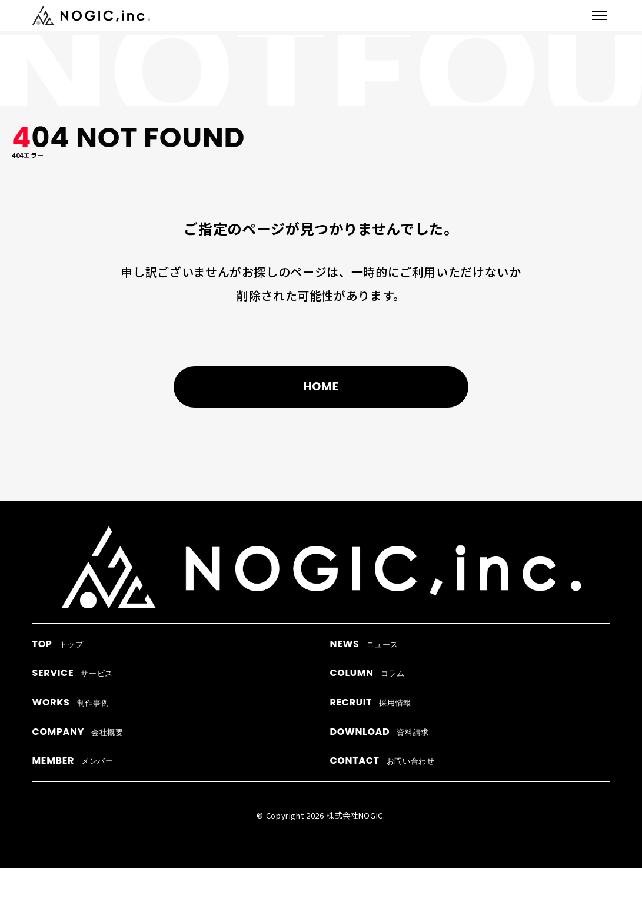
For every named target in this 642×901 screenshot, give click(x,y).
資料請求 (379, 731)
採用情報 (370, 702)
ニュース (364, 644)
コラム (367, 673)
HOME (320, 388)
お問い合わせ (382, 760)
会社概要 (78, 731)
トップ (58, 644)
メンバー (73, 760)
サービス (72, 673)
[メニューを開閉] (599, 15)
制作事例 (70, 702)
